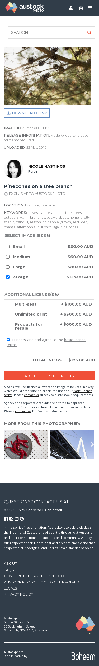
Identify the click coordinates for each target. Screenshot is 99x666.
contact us (31, 395)
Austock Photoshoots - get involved (41, 582)
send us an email (47, 510)
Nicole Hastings (46, 166)
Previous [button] (6, 444)
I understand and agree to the (46, 342)
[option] (27, 444)
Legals (10, 588)
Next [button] (92, 444)
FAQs (9, 570)
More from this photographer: (42, 423)
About (10, 563)
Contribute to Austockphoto (34, 576)
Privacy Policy (18, 594)
